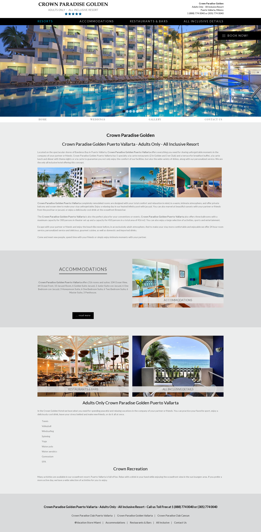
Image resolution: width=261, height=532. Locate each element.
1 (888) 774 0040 (196, 13)
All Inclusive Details (204, 21)
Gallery (155, 119)
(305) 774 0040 (216, 13)
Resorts (45, 21)
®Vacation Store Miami (88, 522)
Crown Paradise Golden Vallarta (135, 515)
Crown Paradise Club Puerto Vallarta (92, 515)
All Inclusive (162, 522)
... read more (83, 315)
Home (43, 119)
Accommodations (97, 21)
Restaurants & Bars (149, 21)
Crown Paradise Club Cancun (173, 515)
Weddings (97, 119)
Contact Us (213, 119)
